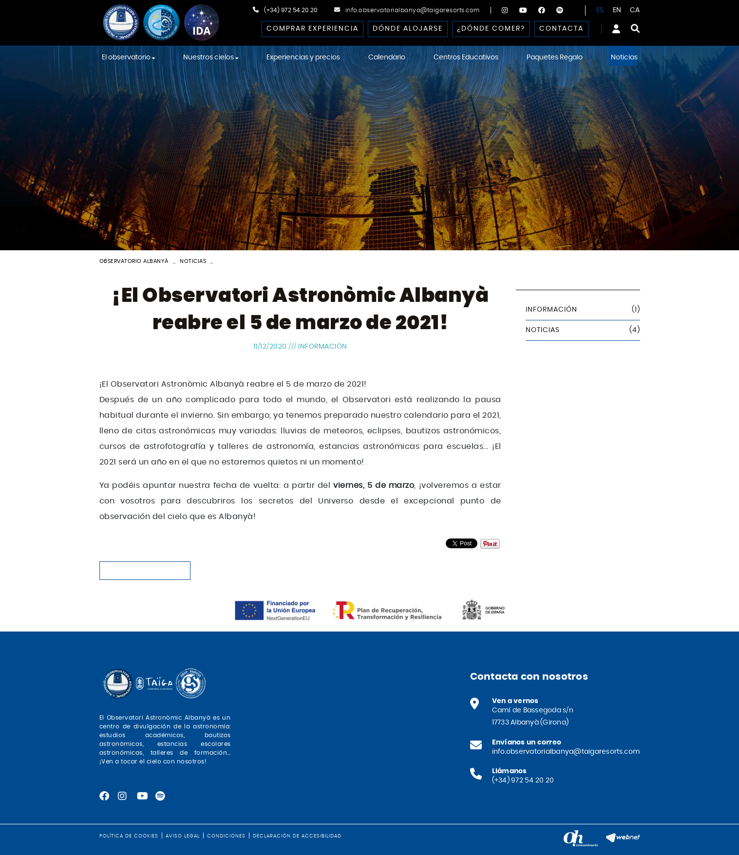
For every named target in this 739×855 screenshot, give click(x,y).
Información (322, 346)
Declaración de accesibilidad (297, 836)
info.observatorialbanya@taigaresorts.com (412, 10)
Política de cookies (128, 836)
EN (617, 10)
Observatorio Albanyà (134, 261)
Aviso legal (183, 836)
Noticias (193, 261)
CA (635, 10)
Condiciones (226, 836)
